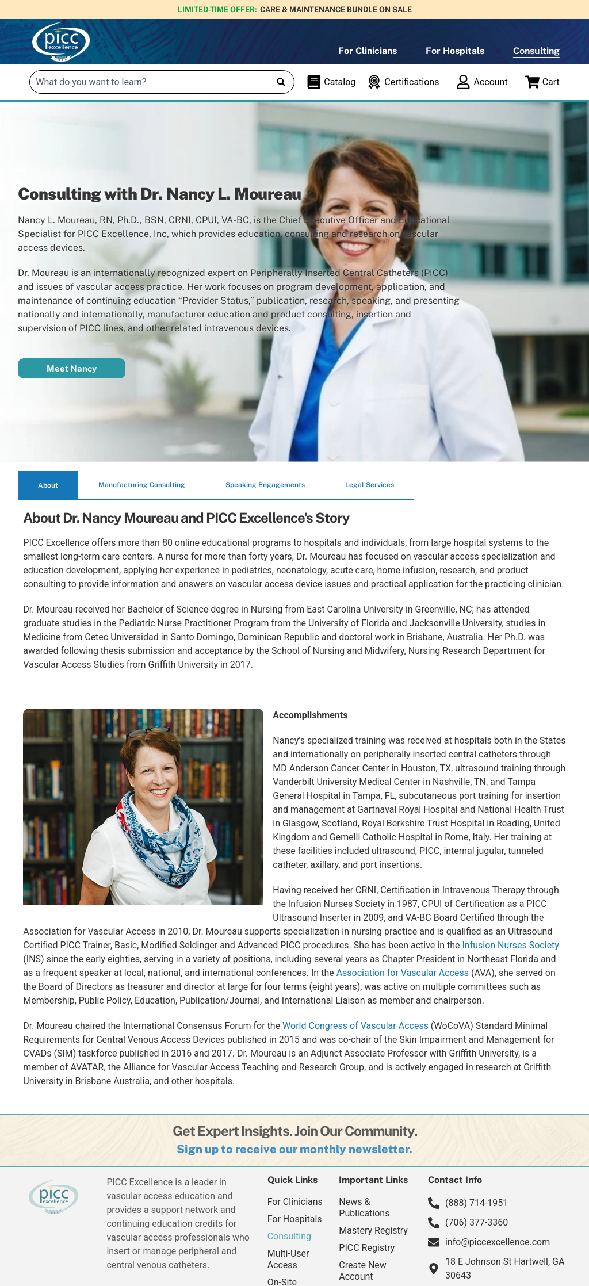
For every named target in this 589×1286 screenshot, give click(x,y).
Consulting (536, 50)
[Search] (281, 82)
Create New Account (362, 1271)
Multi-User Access (288, 1259)
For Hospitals (455, 50)
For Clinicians (367, 50)
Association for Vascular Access (402, 972)
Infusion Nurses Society (510, 945)
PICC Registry (367, 1247)
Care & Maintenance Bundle (336, 9)
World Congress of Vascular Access (355, 1025)
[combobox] (149, 82)
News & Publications (364, 1207)
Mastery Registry (373, 1230)
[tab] (48, 485)
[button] (294, 1149)
